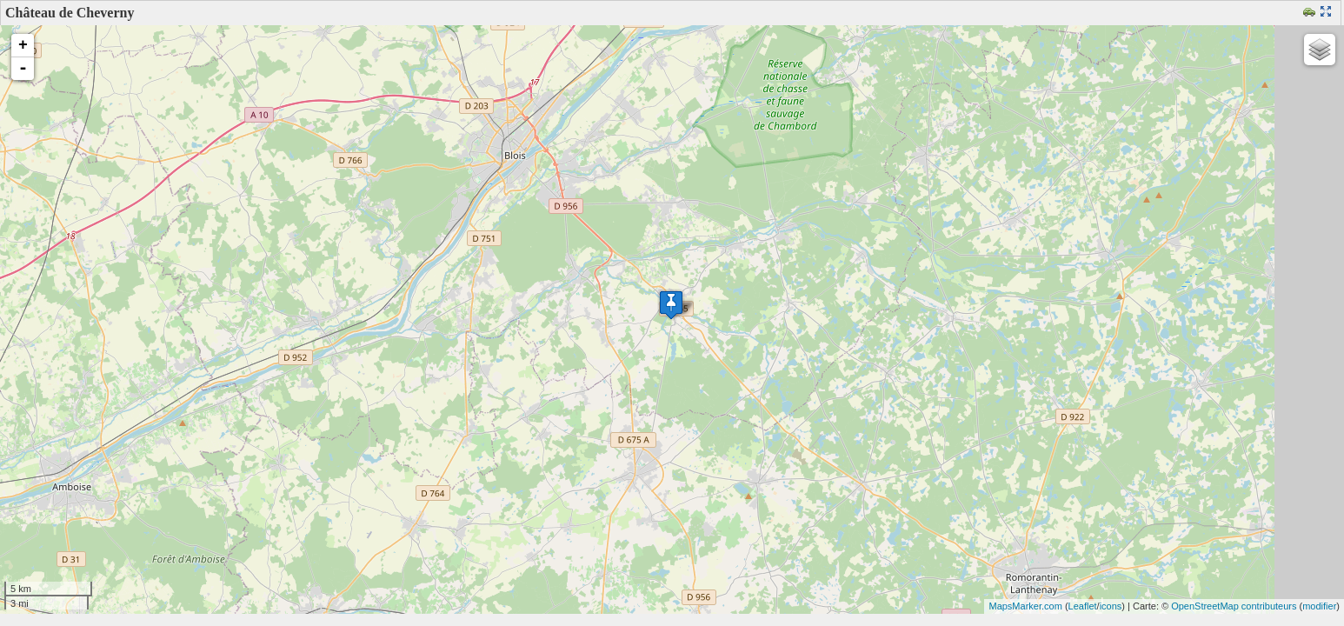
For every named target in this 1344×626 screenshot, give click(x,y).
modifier (1319, 606)
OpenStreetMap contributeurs (1233, 606)
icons (1111, 606)
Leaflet (1082, 606)
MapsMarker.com (1024, 606)
